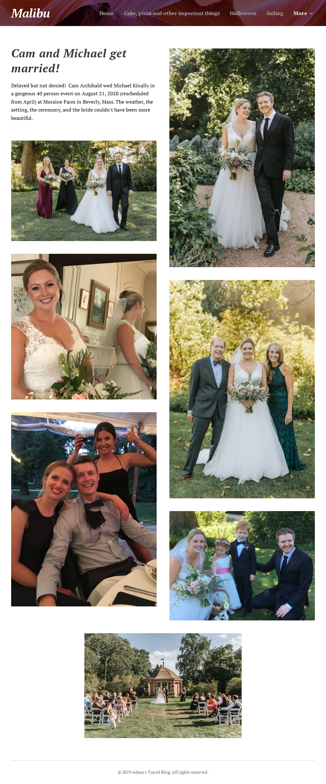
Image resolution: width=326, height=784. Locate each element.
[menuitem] (95, 13)
